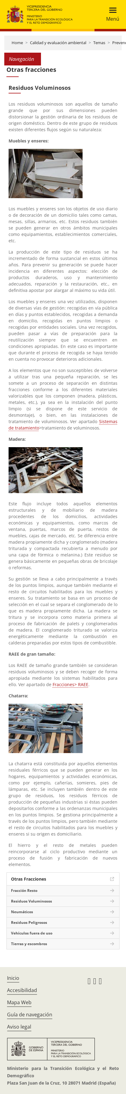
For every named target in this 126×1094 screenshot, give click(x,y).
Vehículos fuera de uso (31, 933)
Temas (99, 42)
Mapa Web (19, 1002)
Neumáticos (22, 911)
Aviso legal (19, 1026)
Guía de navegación (29, 1014)
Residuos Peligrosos (29, 922)
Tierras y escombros (29, 943)
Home (17, 42)
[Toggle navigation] (111, 14)
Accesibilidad (22, 990)
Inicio (13, 978)
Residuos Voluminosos (31, 901)
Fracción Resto (24, 890)
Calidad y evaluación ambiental (58, 42)
